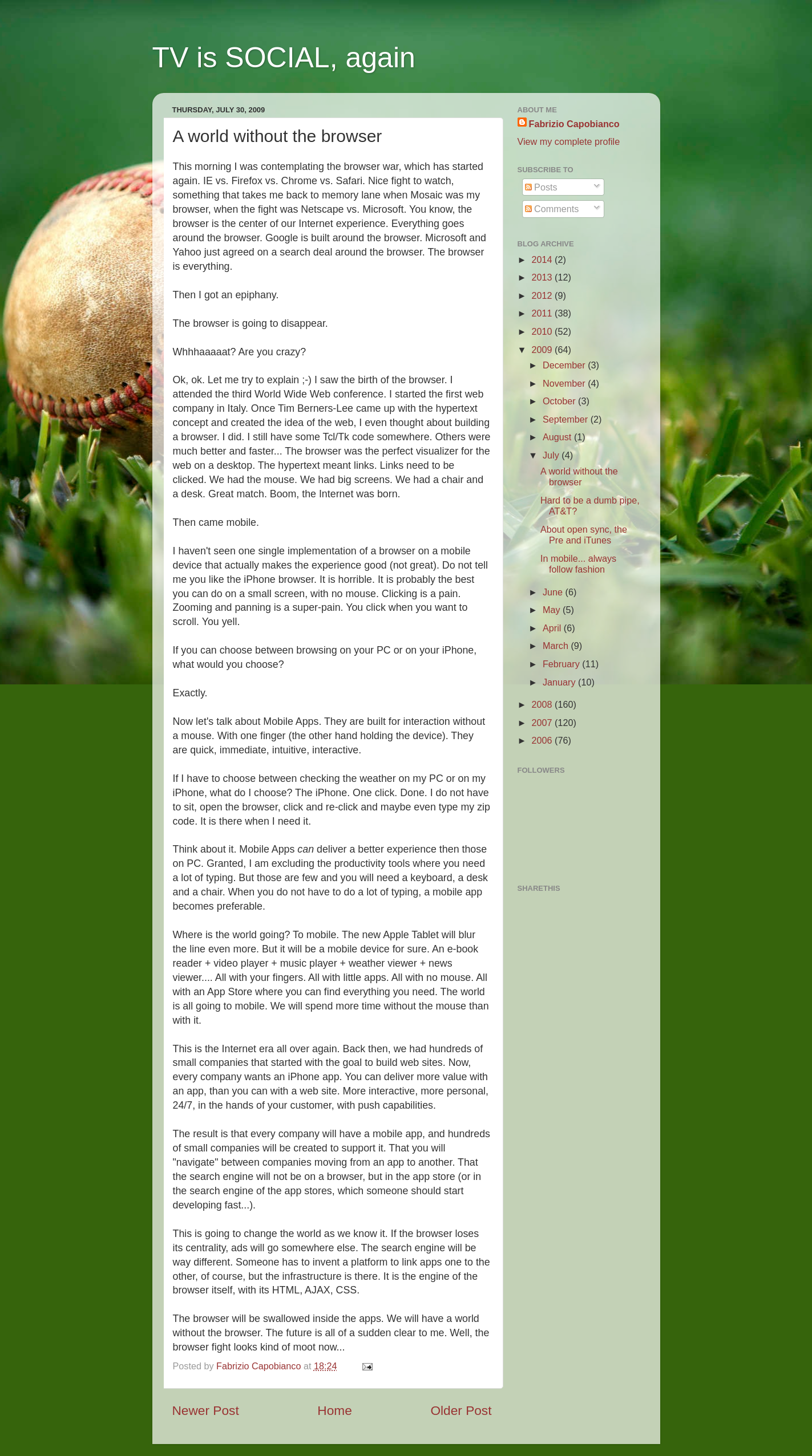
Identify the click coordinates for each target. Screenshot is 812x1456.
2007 (543, 722)
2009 (543, 349)
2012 (543, 295)
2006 (543, 740)
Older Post (460, 1410)
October (560, 401)
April (553, 628)
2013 (543, 277)
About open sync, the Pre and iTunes (583, 534)
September (567, 419)
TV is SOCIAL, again (283, 58)
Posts (541, 187)
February (562, 664)
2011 (543, 313)
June (554, 592)
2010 (543, 331)
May (553, 610)
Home (334, 1410)
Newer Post (205, 1410)
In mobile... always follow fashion (578, 563)
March (557, 645)
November (565, 383)
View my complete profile (569, 141)
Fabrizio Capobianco (260, 1366)
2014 (543, 259)
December (565, 365)
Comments (552, 209)
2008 (543, 704)
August (558, 437)
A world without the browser (579, 476)
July (552, 455)
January (560, 682)
